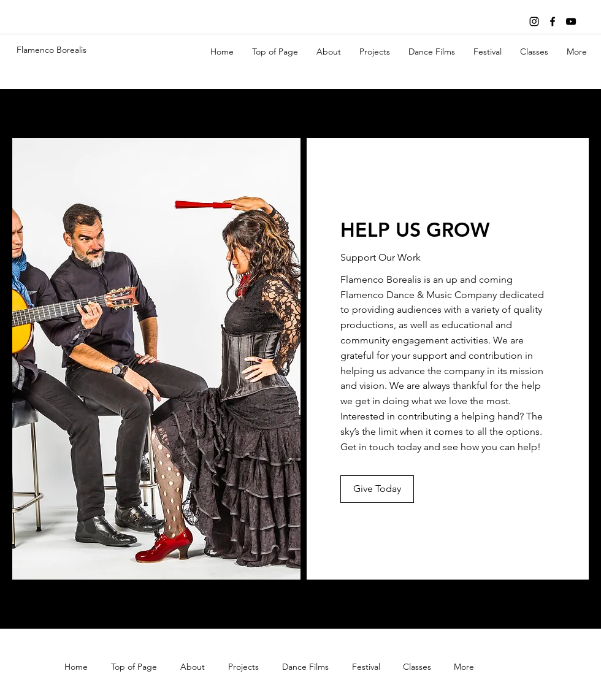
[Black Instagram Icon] (534, 21)
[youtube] (571, 21)
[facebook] (552, 21)
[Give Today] (377, 489)
